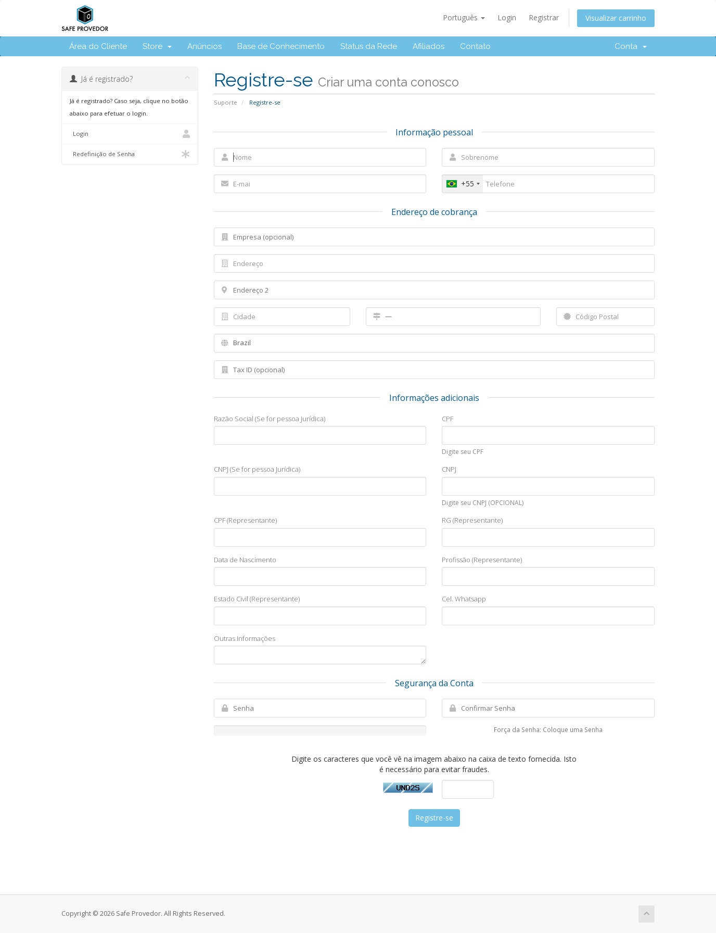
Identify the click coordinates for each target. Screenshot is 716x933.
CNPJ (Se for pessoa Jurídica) (257, 469)
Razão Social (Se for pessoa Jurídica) (269, 418)
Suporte (225, 102)
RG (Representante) (472, 520)
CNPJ (449, 469)
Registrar (544, 17)
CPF (447, 418)
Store (157, 46)
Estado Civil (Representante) (257, 598)
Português (464, 17)
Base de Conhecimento (281, 46)
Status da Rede (368, 46)
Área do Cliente (98, 46)
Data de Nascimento (245, 559)
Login (506, 17)
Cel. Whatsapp (464, 598)
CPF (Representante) (245, 520)
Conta (631, 46)
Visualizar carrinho (615, 18)
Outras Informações (244, 638)
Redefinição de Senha (130, 154)
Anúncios (204, 46)
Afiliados (428, 46)
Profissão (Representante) (482, 559)
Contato (475, 46)
